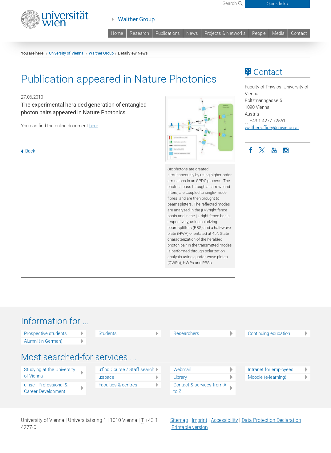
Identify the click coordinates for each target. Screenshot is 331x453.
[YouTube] (274, 150)
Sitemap (179, 420)
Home (117, 33)
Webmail (182, 369)
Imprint (199, 420)
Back (28, 151)
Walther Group (136, 19)
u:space (106, 377)
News (192, 33)
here (93, 126)
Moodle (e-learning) (267, 377)
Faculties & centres (118, 385)
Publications (167, 33)
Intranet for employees (270, 369)
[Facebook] (250, 150)
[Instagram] (286, 150)
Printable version (190, 427)
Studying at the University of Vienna (49, 373)
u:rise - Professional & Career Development (45, 388)
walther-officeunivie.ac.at (272, 127)
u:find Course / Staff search (126, 369)
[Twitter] (262, 150)
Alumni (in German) (43, 341)
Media (278, 33)
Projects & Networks (225, 33)
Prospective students (45, 333)
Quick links (277, 3)
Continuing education (269, 333)
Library (180, 377)
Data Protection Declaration (271, 420)
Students (108, 333)
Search (233, 3)
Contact (299, 33)
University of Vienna (66, 53)
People (259, 33)
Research (139, 33)
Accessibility (224, 420)
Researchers (186, 333)
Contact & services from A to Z (199, 388)
